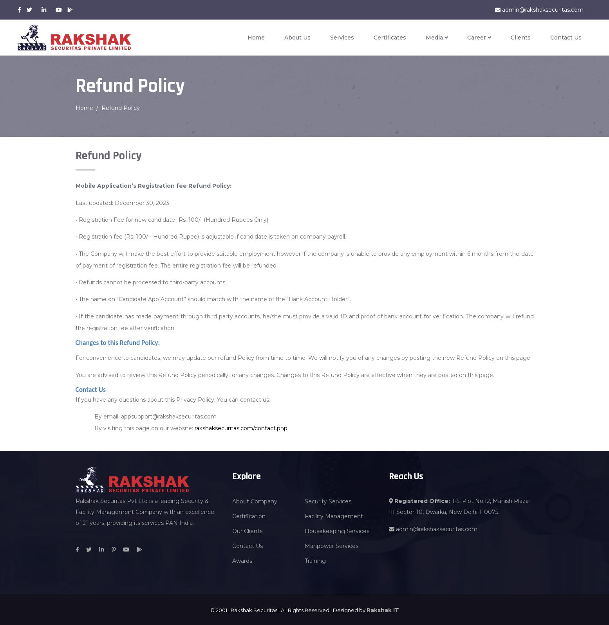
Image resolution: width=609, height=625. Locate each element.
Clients (521, 37)
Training (315, 560)
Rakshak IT (383, 610)
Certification (249, 516)
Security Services (328, 501)
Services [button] (342, 37)
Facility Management (334, 516)
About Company (254, 501)
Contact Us (566, 37)
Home (84, 107)
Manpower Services (331, 546)
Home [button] (256, 37)
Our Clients (247, 531)
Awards (242, 560)
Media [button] (437, 37)
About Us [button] (297, 37)
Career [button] (479, 37)
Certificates (390, 37)
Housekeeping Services (337, 531)
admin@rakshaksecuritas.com (539, 9)
